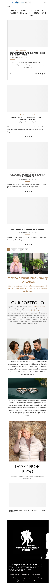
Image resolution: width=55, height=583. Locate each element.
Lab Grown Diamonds (37, 311)
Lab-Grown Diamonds (39, 307)
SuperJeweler (23, 50)
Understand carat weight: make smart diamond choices (27, 118)
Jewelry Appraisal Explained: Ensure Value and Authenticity (27, 176)
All (11, 50)
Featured (16, 50)
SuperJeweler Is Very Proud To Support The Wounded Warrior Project (26, 567)
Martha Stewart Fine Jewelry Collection (28, 280)
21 (23, 250)
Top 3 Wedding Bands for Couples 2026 (27, 230)
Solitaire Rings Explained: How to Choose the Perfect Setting (26, 511)
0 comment (13, 74)
